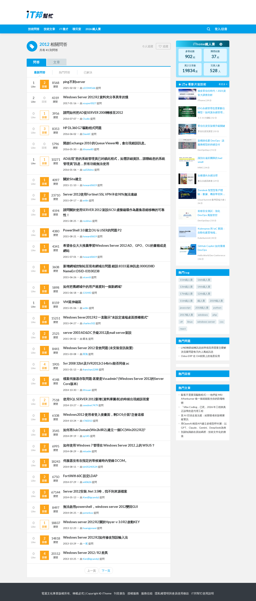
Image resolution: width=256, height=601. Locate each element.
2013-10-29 (69, 543)
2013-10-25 (69, 558)
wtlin (86, 200)
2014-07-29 (69, 482)
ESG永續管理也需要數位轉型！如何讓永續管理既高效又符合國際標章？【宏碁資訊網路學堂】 (211, 110)
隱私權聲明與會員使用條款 (172, 593)
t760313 (88, 420)
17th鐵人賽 (186, 293)
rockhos (87, 220)
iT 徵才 (63, 29)
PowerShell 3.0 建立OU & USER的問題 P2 (92, 230)
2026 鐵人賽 (93, 29)
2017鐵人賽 (186, 314)
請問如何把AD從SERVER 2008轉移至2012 (93, 112)
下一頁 (106, 570)
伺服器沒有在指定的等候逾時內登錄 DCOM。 (95, 461)
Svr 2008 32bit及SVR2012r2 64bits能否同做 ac (96, 363)
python (217, 307)
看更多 (223, 84)
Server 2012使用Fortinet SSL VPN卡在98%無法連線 (100, 194)
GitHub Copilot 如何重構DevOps (211, 247)
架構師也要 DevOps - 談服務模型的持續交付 (211, 142)
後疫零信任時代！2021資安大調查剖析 (212, 92)
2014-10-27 (69, 405)
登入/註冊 (221, 29)
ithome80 (88, 149)
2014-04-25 (69, 512)
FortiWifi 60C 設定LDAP (80, 476)
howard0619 (90, 185)
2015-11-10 (69, 185)
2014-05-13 (69, 497)
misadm (87, 451)
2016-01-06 (69, 169)
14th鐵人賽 (204, 286)
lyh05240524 (90, 466)
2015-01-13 (69, 369)
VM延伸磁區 (72, 302)
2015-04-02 (69, 338)
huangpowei (90, 528)
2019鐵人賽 (216, 300)
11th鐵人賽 (186, 300)
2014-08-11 (69, 466)
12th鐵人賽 (204, 293)
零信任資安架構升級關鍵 (211, 125)
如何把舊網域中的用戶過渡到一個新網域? (92, 287)
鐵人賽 (201, 300)
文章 (56, 62)
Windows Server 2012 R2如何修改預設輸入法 (95, 537)
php (215, 314)
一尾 (85, 543)
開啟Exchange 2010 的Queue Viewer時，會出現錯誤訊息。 (105, 143)
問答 (36, 62)
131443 (87, 292)
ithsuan (87, 389)
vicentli (87, 277)
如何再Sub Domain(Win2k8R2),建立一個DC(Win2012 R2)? (104, 430)
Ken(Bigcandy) (91, 497)
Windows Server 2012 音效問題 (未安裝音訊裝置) (98, 348)
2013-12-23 (69, 528)
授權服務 (133, 593)
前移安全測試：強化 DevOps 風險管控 (209, 212)
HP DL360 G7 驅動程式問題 (82, 128)
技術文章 (49, 29)
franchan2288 (91, 369)
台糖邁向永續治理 (208, 175)
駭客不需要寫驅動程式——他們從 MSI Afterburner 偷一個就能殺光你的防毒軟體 (203, 398)
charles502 (89, 323)
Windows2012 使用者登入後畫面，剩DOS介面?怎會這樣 (103, 414)
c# (181, 321)
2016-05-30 (69, 149)
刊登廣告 (119, 593)
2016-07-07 (69, 118)
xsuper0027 (90, 103)
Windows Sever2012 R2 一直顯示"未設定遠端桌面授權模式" (105, 317)
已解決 (88, 72)
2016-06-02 (69, 133)
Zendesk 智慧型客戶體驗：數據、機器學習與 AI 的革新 (212, 192)
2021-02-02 (69, 87)
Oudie (86, 118)
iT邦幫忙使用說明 (202, 593)
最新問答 (39, 72)
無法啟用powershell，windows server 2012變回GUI (100, 507)
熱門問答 (64, 72)
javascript (185, 307)
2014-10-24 (69, 420)
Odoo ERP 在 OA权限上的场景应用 (200, 355)
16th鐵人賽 (204, 279)
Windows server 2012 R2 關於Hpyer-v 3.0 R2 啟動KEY (101, 522)
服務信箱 (147, 593)
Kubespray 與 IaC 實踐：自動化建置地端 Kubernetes (211, 231)
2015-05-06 (69, 307)
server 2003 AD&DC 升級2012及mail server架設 (97, 333)
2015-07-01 (69, 256)
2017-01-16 (69, 103)
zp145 (86, 435)
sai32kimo (88, 169)
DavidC (87, 133)
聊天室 (77, 29)
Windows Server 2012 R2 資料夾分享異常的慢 (95, 97)
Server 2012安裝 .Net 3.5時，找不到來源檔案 (95, 491)
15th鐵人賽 (186, 279)
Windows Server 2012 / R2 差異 (85, 553)
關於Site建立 (72, 179)
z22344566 (89, 87)
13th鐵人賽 (186, 286)
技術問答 (33, 29)
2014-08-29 (69, 451)
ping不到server (74, 82)
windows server (206, 321)
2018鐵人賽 (202, 307)
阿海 (85, 354)
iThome (106, 593)
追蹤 (163, 46)
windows (203, 314)
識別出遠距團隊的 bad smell (210, 159)
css (221, 321)
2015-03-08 (69, 354)
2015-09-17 (69, 200)
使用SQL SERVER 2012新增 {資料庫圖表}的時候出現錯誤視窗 (106, 399)
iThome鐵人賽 (207, 44)
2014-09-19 (69, 435)
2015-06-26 (69, 277)
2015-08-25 (69, 220)
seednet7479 (90, 405)
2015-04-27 (69, 323)
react (183, 328)
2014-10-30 (69, 389)
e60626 (87, 482)
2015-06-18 (69, 292)
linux (190, 321)
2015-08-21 (69, 236)
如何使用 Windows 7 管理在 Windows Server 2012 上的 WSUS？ (109, 445)
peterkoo (88, 512)
